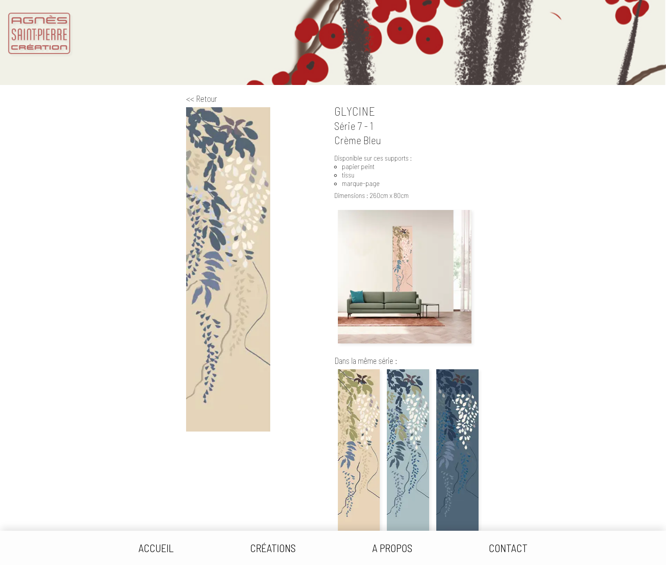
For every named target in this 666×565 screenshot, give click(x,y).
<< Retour (201, 98)
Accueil (156, 547)
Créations (273, 547)
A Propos (392, 547)
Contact (508, 547)
